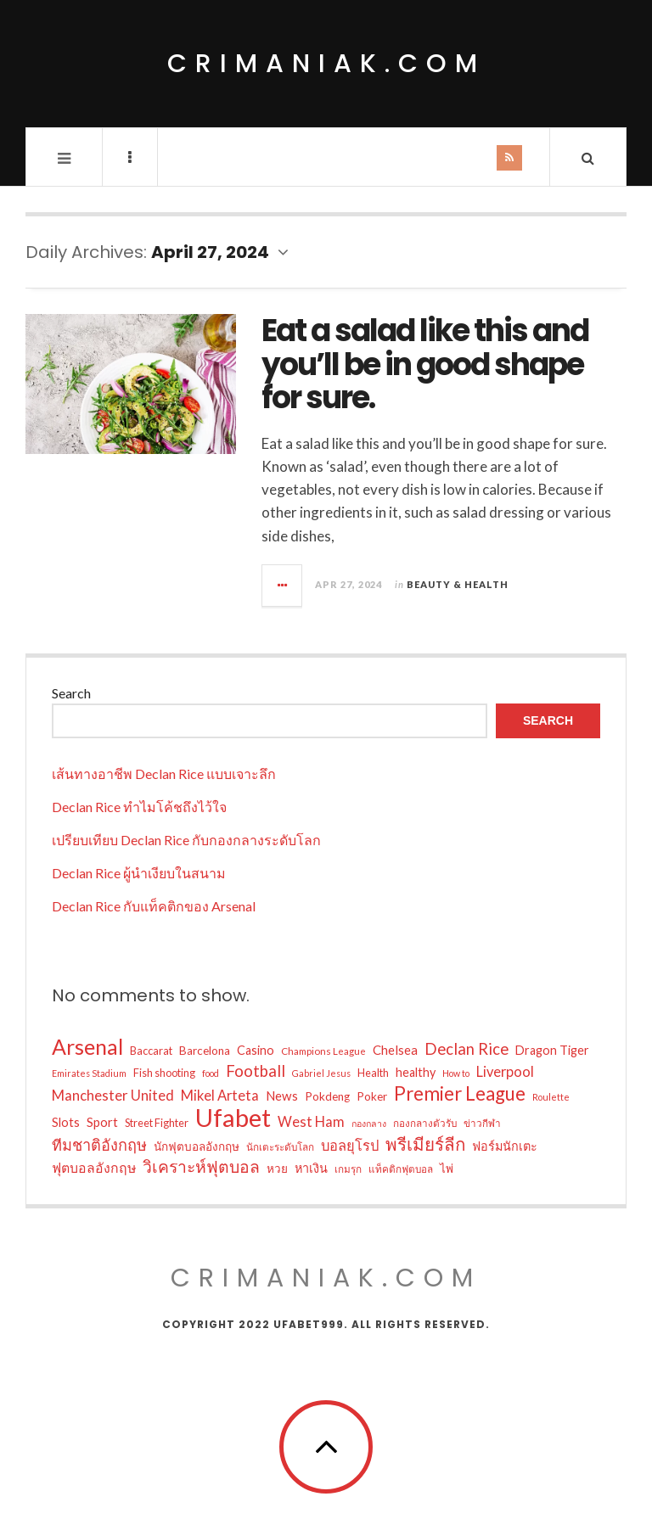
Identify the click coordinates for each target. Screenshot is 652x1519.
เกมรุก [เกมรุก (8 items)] (348, 1168)
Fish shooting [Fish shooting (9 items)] (164, 1072)
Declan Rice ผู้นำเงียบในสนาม (139, 873)
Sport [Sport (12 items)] (102, 1121)
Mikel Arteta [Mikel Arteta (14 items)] (220, 1095)
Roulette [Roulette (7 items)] (551, 1096)
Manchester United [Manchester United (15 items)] (113, 1095)
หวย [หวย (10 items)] (277, 1168)
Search (71, 693)
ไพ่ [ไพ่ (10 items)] (446, 1168)
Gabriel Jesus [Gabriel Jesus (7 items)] (321, 1073)
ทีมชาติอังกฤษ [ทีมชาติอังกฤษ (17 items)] (99, 1144)
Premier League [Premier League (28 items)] (460, 1094)
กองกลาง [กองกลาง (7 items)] (368, 1123)
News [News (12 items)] (282, 1095)
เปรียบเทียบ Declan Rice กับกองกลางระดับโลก (186, 840)
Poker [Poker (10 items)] (372, 1096)
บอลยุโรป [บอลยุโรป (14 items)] (350, 1145)
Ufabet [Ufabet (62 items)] (233, 1117)
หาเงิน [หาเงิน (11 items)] (311, 1168)
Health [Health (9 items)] (373, 1072)
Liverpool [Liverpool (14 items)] (505, 1071)
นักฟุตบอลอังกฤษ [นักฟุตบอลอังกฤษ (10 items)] (196, 1146)
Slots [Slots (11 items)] (66, 1122)
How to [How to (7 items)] (455, 1073)
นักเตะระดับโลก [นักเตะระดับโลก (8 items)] (280, 1146)
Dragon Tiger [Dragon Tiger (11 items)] (552, 1050)
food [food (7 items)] (210, 1073)
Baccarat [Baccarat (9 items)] (151, 1050)
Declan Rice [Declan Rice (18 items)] (466, 1049)
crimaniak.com (326, 63)
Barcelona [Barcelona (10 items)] (204, 1050)
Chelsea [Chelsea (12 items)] (395, 1049)
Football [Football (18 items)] (255, 1071)
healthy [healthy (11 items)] (416, 1072)
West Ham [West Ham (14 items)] (311, 1121)
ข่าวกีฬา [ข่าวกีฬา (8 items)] (482, 1123)
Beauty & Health (458, 584)
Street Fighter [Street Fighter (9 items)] (156, 1122)
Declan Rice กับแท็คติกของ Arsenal (154, 906)
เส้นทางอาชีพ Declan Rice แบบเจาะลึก (164, 773)
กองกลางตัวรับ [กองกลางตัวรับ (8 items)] (425, 1123)
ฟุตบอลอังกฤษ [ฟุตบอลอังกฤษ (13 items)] (94, 1167)
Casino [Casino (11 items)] (255, 1050)
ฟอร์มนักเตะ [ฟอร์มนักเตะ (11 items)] (504, 1146)
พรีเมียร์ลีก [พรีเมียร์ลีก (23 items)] (425, 1144)
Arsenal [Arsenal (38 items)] (87, 1046)
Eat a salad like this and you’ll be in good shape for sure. (424, 364)
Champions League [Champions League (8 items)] (323, 1051)
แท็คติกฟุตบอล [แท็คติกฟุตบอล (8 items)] (400, 1168)
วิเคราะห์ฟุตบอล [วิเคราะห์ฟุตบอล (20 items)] (201, 1166)
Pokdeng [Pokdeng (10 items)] (327, 1096)
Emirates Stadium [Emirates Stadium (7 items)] (89, 1073)
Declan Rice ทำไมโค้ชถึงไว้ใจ (139, 807)
